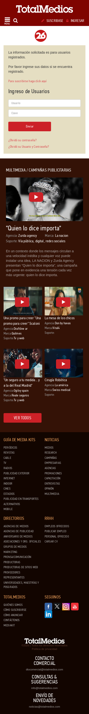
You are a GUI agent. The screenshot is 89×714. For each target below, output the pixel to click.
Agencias (50, 468)
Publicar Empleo (55, 531)
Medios (49, 448)
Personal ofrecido (57, 536)
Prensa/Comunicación (17, 557)
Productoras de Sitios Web (21, 567)
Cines (7, 489)
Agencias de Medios (16, 526)
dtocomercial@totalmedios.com (44, 669)
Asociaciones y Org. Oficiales (22, 541)
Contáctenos (11, 620)
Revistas (9, 453)
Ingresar (75, 21)
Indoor (8, 484)
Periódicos (10, 448)
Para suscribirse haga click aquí (27, 81)
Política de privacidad (44, 649)
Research (51, 453)
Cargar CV (51, 541)
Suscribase (52, 21)
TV (5, 463)
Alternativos (12, 504)
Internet (9, 478)
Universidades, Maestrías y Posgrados (21, 585)
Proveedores (12, 572)
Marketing (10, 552)
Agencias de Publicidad (19, 531)
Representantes (14, 577)
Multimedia (52, 494)
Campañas (51, 458)
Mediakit (9, 625)
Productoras (12, 562)
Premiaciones (53, 473)
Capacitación (53, 478)
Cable (7, 458)
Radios (8, 468)
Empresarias (53, 463)
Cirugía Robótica (56, 380)
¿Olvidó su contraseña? (22, 140)
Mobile (8, 509)
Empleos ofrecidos (57, 526)
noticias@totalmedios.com (44, 706)
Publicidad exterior (16, 473)
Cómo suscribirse (15, 610)
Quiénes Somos (13, 605)
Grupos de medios (15, 547)
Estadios (9, 494)
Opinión (49, 489)
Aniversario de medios (18, 536)
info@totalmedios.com (44, 688)
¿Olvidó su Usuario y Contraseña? (28, 147)
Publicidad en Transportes (21, 499)
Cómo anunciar (13, 615)
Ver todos (22, 417)
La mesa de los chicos (60, 318)
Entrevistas (52, 484)
